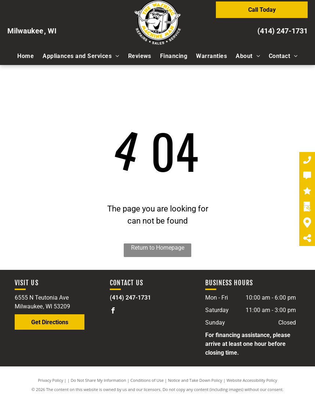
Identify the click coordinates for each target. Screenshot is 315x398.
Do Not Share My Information (98, 380)
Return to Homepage (157, 247)
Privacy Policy (50, 380)
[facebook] (112, 311)
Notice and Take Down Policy (195, 380)
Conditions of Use (147, 380)
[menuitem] (25, 56)
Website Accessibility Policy (252, 380)
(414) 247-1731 (282, 30)
